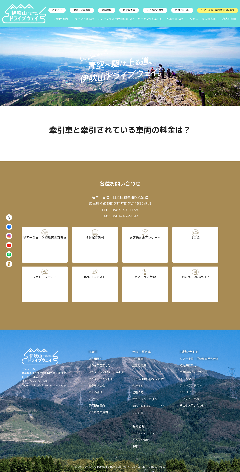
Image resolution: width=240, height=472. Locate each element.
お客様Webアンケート (145, 244)
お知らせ (57, 10)
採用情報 (137, 392)
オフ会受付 (187, 379)
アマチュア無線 (145, 284)
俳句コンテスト (95, 284)
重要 (135, 446)
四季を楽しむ (174, 19)
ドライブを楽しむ (83, 19)
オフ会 (195, 244)
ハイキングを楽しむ (150, 19)
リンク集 (137, 412)
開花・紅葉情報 (82, 10)
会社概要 (137, 386)
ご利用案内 (61, 19)
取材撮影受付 (94, 244)
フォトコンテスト (44, 284)
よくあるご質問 (155, 10)
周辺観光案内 (210, 19)
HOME (93, 352)
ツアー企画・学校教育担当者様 (217, 10)
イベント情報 (140, 440)
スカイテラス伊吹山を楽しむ (116, 19)
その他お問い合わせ (195, 284)
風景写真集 (129, 10)
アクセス (192, 19)
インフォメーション (144, 433)
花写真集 (106, 10)
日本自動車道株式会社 (130, 197)
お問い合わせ (182, 10)
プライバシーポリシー (146, 399)
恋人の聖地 (229, 19)
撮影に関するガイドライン (148, 406)
